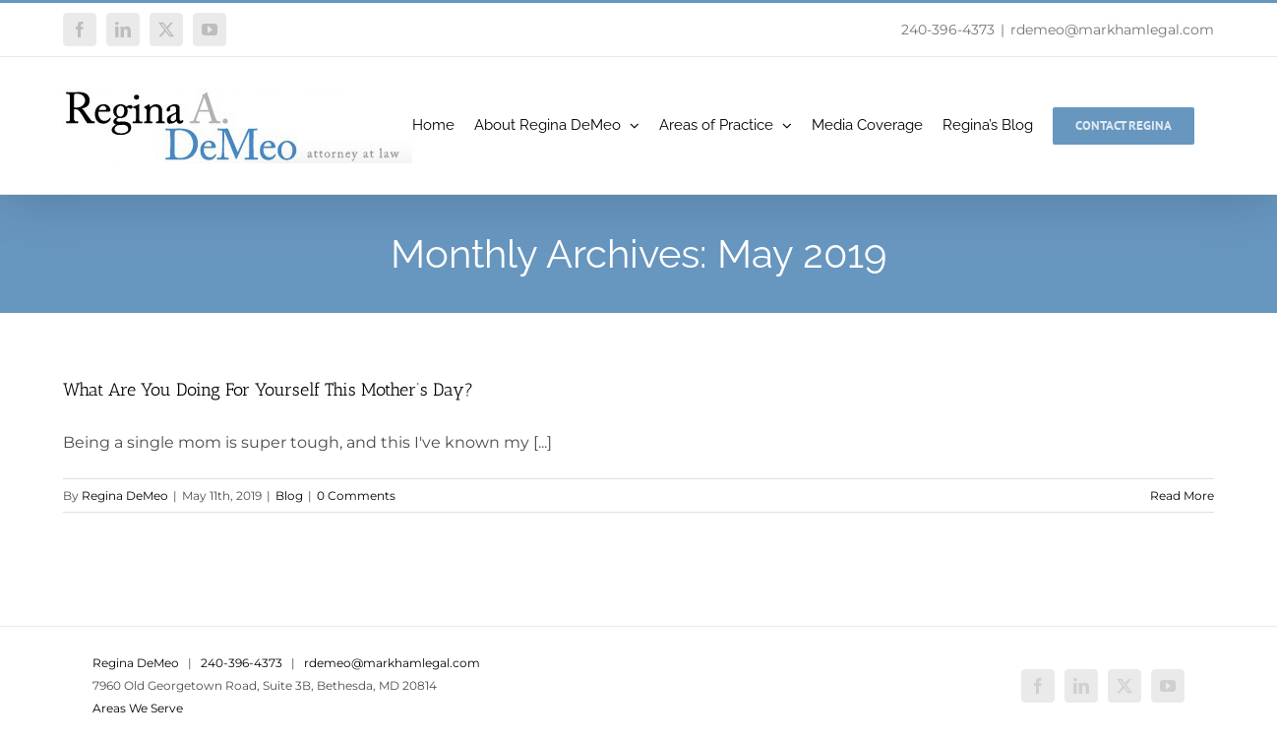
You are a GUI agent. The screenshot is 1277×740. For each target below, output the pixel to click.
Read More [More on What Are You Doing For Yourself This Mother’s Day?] (1182, 495)
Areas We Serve (137, 708)
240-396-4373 (948, 29)
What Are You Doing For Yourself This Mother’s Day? (268, 390)
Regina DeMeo (125, 495)
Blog (289, 495)
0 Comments (356, 495)
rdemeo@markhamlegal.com (1112, 29)
